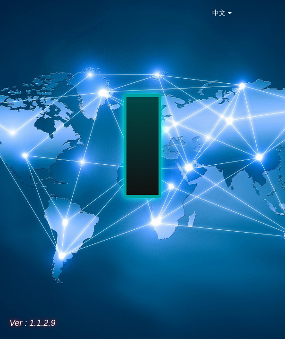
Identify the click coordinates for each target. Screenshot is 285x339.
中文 (222, 12)
